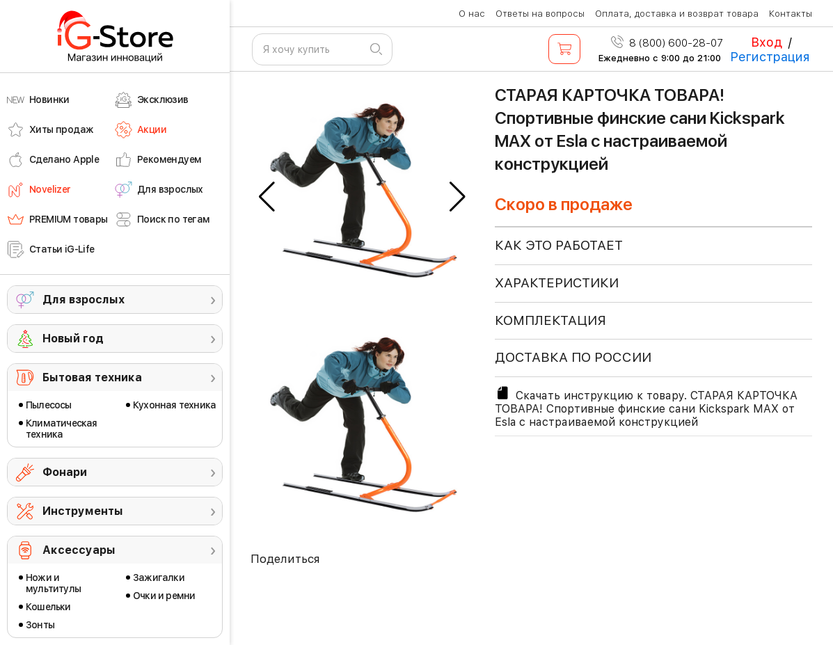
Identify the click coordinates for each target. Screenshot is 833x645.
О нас (472, 13)
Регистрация (770, 56)
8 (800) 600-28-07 (667, 43)
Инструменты (82, 511)
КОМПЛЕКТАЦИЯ (550, 320)
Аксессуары (79, 550)
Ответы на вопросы (540, 13)
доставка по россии (573, 357)
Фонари (64, 472)
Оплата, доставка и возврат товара (677, 13)
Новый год (73, 338)
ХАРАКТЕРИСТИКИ (557, 283)
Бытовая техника (92, 377)
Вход (766, 42)
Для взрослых (83, 299)
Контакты (790, 13)
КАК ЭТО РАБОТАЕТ (559, 245)
